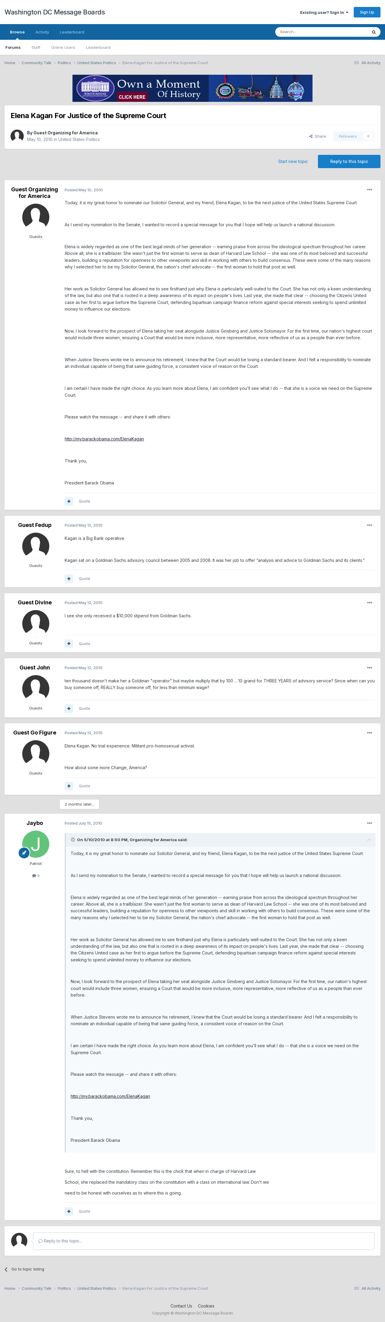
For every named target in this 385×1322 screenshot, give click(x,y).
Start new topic (293, 161)
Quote (84, 501)
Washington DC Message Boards (55, 12)
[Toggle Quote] (73, 839)
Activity (42, 32)
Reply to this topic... (60, 1240)
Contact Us (181, 1305)
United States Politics (79, 139)
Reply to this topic (349, 161)
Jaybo (34, 823)
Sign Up (367, 12)
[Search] (306, 32)
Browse (17, 35)
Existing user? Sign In (324, 12)
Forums (13, 47)
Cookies (206, 1305)
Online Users (63, 47)
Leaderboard (98, 47)
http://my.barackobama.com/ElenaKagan (104, 438)
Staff (36, 47)
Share (317, 136)
